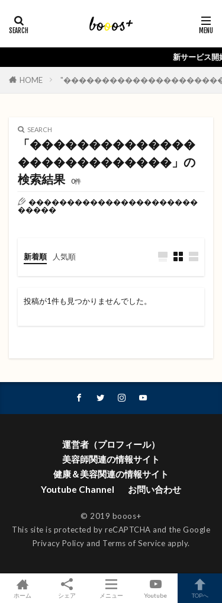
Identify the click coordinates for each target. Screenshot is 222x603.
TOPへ (200, 588)
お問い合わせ (154, 489)
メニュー (111, 588)
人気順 (64, 256)
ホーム (22, 588)
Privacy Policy (59, 543)
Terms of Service (133, 543)
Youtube (155, 588)
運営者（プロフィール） (111, 444)
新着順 (35, 256)
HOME (31, 80)
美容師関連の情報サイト (111, 459)
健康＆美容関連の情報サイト (111, 474)
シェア (66, 588)
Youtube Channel (77, 489)
